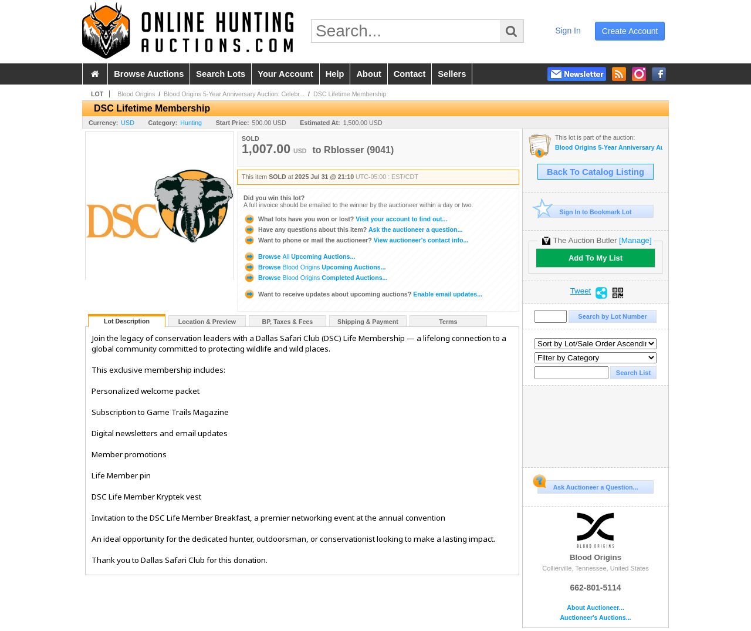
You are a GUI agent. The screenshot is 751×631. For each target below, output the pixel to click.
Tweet (580, 291)
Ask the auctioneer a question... (352, 229)
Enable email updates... (362, 294)
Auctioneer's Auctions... (595, 618)
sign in (568, 30)
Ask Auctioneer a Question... (587, 485)
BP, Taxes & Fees (287, 321)
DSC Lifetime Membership (349, 93)
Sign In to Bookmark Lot (584, 211)
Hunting (191, 122)
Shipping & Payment (367, 321)
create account (630, 31)
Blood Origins (136, 93)
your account (285, 74)
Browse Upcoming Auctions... (299, 256)
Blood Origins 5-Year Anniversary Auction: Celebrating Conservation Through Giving (608, 147)
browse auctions (149, 74)
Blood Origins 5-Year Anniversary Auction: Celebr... (234, 93)
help (335, 74)
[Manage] (635, 240)
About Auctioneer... (595, 608)
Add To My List (596, 258)
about (368, 74)
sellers (452, 74)
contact (410, 74)
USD (127, 122)
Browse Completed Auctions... (315, 277)
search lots (220, 74)
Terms (448, 321)
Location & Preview (207, 321)
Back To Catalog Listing (595, 172)
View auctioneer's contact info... (355, 240)
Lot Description (127, 321)
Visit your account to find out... (345, 218)
